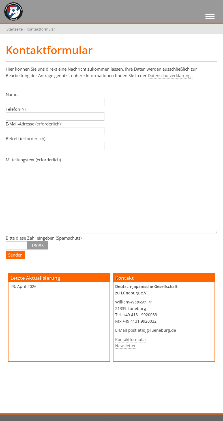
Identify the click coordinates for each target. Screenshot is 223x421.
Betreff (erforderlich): (26, 138)
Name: (12, 94)
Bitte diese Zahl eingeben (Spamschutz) (44, 238)
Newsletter (125, 345)
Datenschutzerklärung (169, 75)
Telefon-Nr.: (17, 109)
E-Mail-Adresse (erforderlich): (34, 124)
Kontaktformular (130, 339)
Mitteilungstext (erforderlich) (33, 159)
